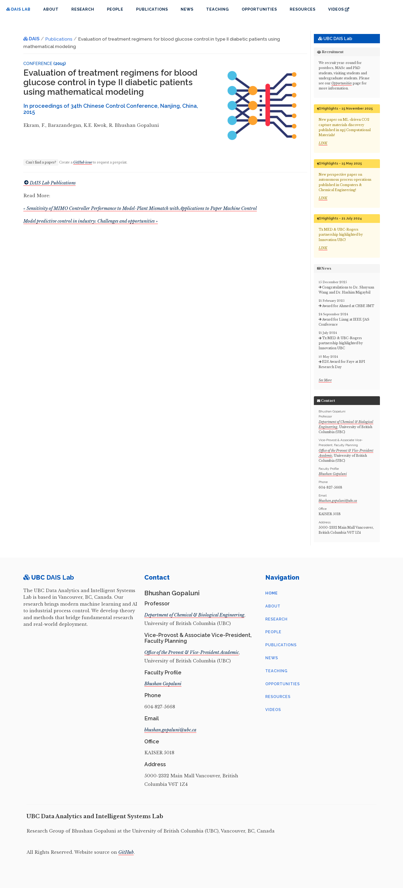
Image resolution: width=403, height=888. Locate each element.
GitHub (126, 852)
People (115, 9)
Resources (302, 9)
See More (325, 380)
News (187, 9)
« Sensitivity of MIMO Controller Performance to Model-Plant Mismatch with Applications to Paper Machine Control (140, 208)
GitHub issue (82, 162)
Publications (152, 9)
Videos (338, 9)
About (51, 9)
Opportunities (259, 9)
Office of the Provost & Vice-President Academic (191, 652)
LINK (323, 143)
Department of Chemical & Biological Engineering (194, 615)
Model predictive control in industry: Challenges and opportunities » (90, 221)
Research (82, 9)
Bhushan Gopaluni (333, 474)
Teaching (217, 9)
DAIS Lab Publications (49, 183)
